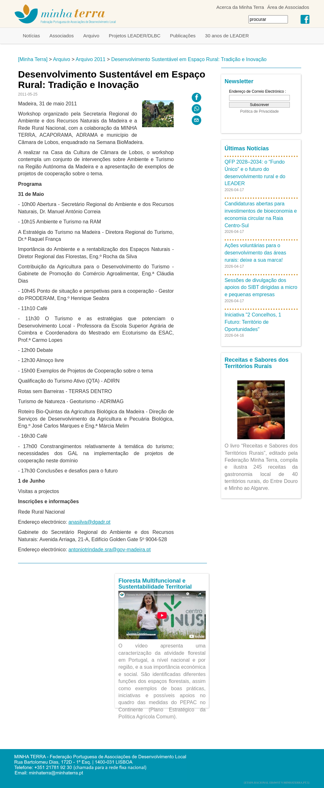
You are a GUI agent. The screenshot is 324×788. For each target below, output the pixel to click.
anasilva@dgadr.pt (89, 522)
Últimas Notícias (247, 148)
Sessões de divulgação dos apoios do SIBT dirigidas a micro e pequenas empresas (261, 287)
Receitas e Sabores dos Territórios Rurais (257, 363)
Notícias (31, 35)
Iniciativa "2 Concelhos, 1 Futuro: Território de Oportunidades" (253, 322)
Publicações (183, 35)
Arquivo (91, 35)
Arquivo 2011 (90, 59)
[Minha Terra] (32, 59)
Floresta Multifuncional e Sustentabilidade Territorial (155, 584)
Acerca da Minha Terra (240, 7)
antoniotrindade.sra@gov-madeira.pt (109, 549)
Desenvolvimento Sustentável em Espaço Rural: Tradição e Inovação (189, 59)
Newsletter (239, 81)
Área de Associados (288, 7)
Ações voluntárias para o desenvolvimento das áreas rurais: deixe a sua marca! (255, 253)
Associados (61, 35)
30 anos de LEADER (227, 35)
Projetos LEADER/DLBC (134, 35)
